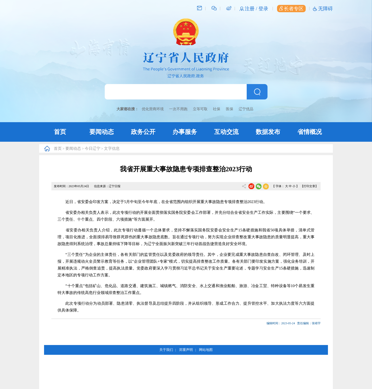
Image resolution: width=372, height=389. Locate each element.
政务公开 (143, 132)
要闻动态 (101, 132)
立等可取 (200, 109)
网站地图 (206, 350)
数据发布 (268, 132)
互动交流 (226, 132)
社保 (216, 109)
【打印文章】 (309, 186)
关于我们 (166, 350)
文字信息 (112, 148)
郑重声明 (186, 350)
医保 (229, 109)
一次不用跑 (178, 109)
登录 (263, 8)
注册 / (251, 8)
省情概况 (309, 132)
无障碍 (325, 8)
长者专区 (291, 8)
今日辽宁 (92, 148)
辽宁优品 (246, 109)
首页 (60, 132)
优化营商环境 (153, 109)
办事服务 (185, 132)
